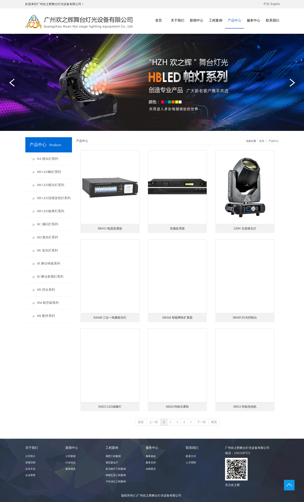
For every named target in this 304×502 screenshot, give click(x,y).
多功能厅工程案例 (116, 468)
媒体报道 (70, 468)
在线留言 (151, 468)
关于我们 (31, 447)
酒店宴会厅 (112, 462)
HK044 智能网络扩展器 (177, 317)
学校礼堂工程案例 (116, 475)
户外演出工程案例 (116, 481)
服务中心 (152, 447)
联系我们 (192, 447)
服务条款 (151, 456)
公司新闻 (70, 456)
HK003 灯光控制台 (245, 317)
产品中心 (274, 141)
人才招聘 (191, 462)
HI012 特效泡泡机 (244, 406)
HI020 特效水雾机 (177, 406)
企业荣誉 (30, 475)
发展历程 (30, 462)
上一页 (153, 422)
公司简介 (30, 456)
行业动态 (70, 462)
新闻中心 (71, 447)
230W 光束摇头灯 (244, 228)
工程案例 (112, 447)
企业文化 (30, 468)
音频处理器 (177, 228)
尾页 (214, 422)
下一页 (201, 422)
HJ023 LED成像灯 (109, 406)
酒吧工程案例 (113, 456)
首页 (261, 141)
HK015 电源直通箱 (110, 228)
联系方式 (191, 456)
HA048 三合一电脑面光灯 (109, 317)
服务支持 (151, 462)
